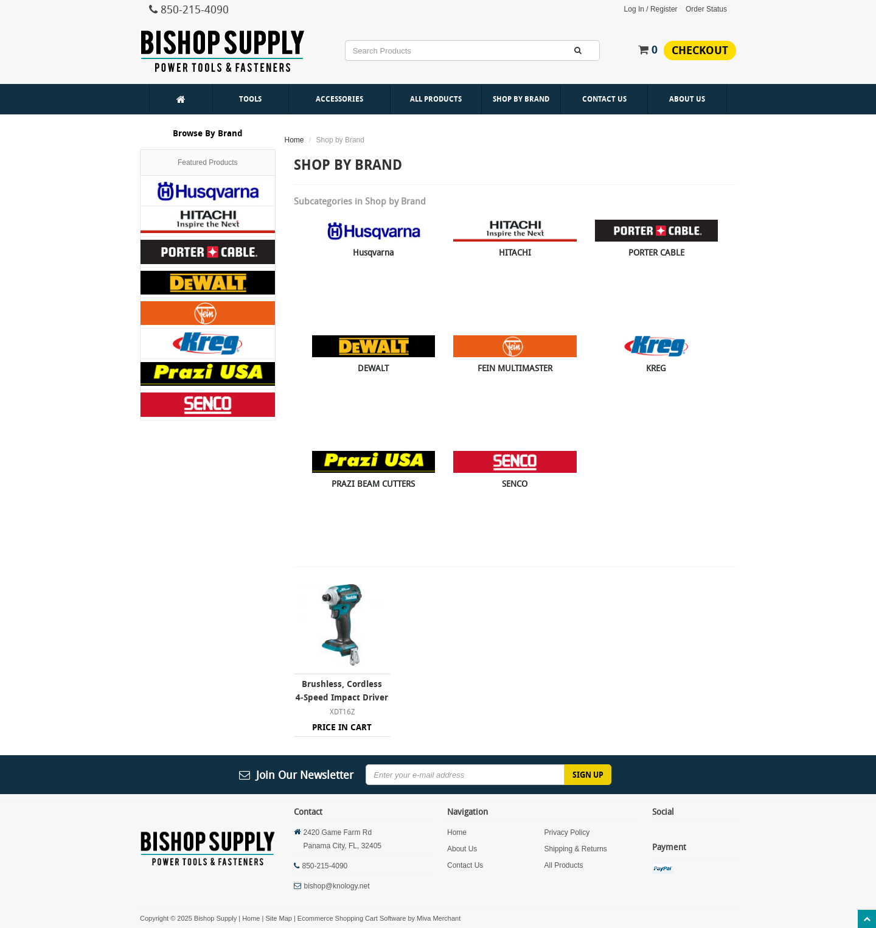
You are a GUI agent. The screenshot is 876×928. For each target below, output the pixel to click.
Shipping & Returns (575, 849)
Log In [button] (634, 9)
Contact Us (604, 99)
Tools (250, 99)
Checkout (700, 50)
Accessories (339, 99)
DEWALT (373, 368)
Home (294, 140)
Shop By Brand (521, 99)
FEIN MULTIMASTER (515, 368)
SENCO (514, 483)
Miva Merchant (439, 918)
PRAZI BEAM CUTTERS (373, 483)
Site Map (278, 918)
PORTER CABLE (656, 252)
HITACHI (515, 252)
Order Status (706, 9)
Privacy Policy (566, 832)
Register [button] (664, 9)
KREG (656, 368)
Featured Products (208, 162)
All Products (436, 99)
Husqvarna (373, 252)
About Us (687, 99)
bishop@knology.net (337, 886)
